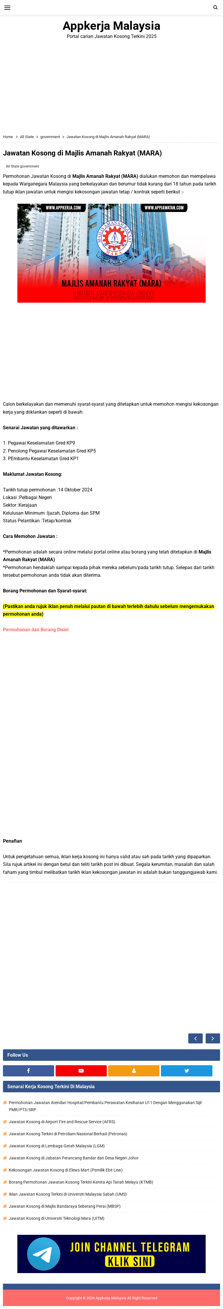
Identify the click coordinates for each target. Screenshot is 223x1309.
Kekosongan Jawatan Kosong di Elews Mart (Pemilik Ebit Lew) (66, 1170)
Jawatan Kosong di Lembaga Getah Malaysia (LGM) (57, 1146)
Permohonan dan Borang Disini (36, 629)
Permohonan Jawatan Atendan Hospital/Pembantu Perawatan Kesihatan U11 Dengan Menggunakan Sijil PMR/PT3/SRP (105, 1106)
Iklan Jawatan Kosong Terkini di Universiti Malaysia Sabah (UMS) (68, 1194)
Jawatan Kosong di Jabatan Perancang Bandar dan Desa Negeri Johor (74, 1158)
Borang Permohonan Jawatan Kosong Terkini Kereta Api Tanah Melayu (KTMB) (81, 1182)
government (29, 166)
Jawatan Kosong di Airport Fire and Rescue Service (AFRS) (62, 1121)
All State (13, 166)
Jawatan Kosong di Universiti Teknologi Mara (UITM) (56, 1218)
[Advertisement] (111, 87)
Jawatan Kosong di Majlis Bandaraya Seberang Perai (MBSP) (65, 1206)
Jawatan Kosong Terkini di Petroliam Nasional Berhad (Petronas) (68, 1133)
